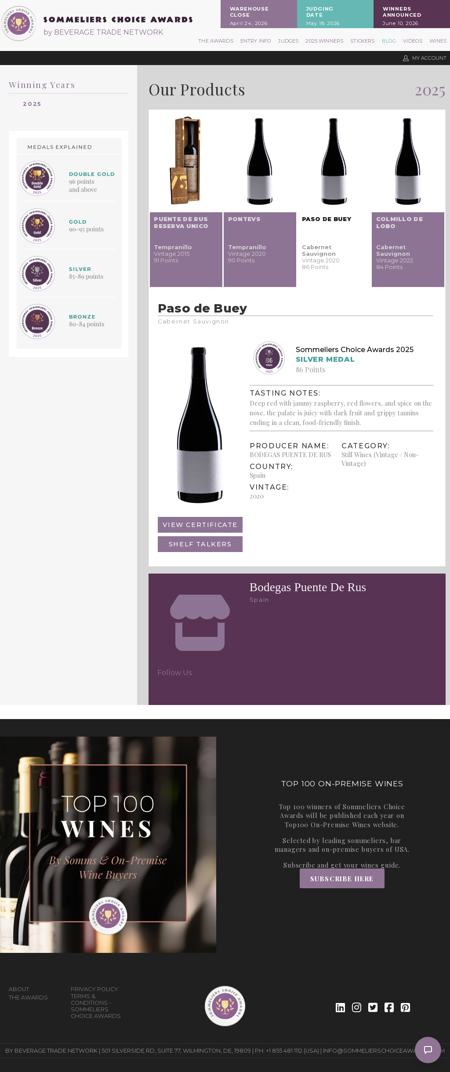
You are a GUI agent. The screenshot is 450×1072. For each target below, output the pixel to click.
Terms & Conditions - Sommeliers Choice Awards (96, 1006)
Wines (437, 41)
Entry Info (256, 41)
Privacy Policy (94, 989)
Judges (288, 41)
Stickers (362, 41)
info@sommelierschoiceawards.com (384, 1050)
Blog (389, 41)
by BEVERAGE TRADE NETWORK (103, 32)
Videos (412, 41)
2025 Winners (324, 41)
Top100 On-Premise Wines (327, 824)
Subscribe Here (342, 878)
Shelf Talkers (200, 544)
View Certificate (200, 525)
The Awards (215, 41)
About (19, 989)
